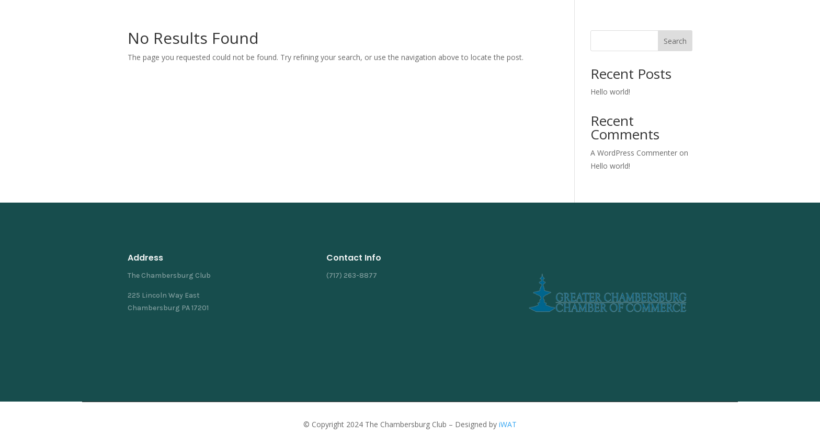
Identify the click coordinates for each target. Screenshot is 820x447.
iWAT (508, 424)
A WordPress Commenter (633, 153)
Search (675, 41)
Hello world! (610, 92)
